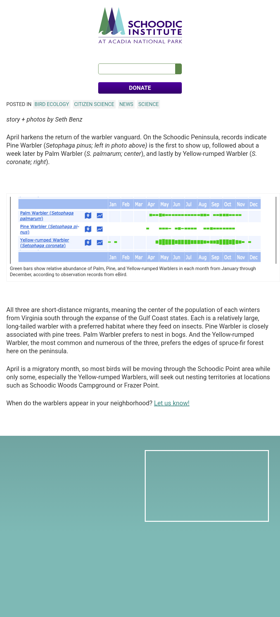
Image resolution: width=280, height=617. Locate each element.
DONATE (140, 90)
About (27, 50)
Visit (110, 50)
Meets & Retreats (142, 50)
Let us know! (171, 405)
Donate (30, 589)
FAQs (254, 50)
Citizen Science (94, 106)
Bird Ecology (52, 106)
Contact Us (229, 50)
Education (86, 50)
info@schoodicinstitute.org (47, 556)
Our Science (54, 50)
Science (148, 106)
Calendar (180, 50)
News (204, 50)
